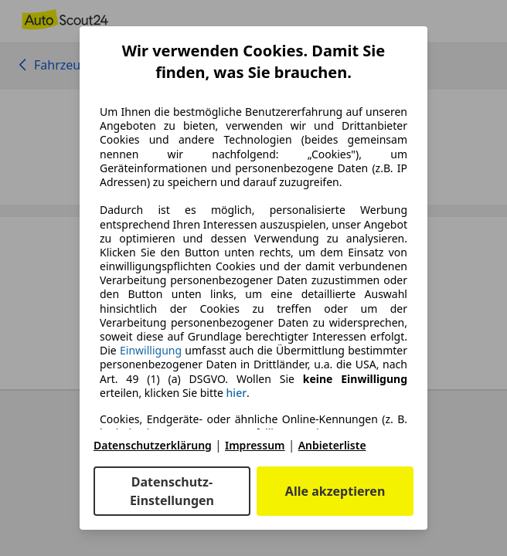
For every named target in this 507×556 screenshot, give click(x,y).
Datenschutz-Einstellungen (172, 491)
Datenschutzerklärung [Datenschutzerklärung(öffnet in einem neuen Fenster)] (153, 445)
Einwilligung (151, 350)
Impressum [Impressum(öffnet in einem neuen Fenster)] (255, 445)
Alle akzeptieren (335, 491)
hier (236, 393)
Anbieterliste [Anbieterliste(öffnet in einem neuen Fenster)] (332, 445)
